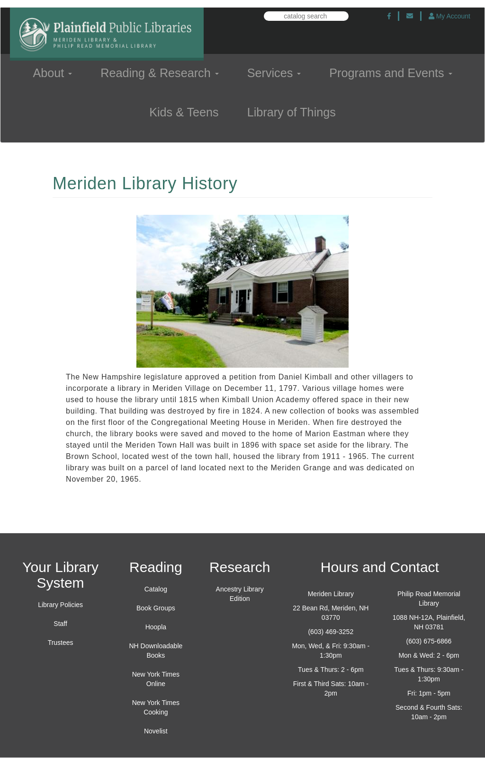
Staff (60, 623)
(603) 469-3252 (330, 631)
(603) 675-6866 (429, 641)
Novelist (156, 731)
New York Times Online (156, 678)
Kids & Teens (184, 112)
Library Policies (60, 604)
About (52, 72)
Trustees (60, 642)
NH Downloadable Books (155, 650)
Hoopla (155, 627)
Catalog (155, 589)
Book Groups (155, 608)
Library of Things (291, 112)
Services (274, 72)
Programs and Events (390, 72)
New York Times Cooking (156, 707)
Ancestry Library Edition (240, 593)
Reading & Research (159, 72)
